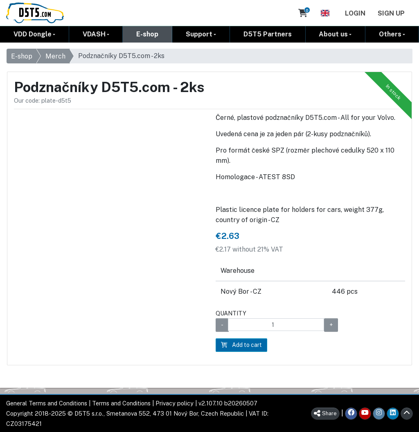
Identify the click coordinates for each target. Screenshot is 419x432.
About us (333, 34)
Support (199, 34)
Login (355, 13)
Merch (55, 56)
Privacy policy (174, 403)
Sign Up (391, 13)
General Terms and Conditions (46, 403)
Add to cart (241, 345)
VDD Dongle (33, 34)
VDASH (94, 34)
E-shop (147, 34)
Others (390, 34)
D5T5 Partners (267, 34)
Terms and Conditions (121, 403)
